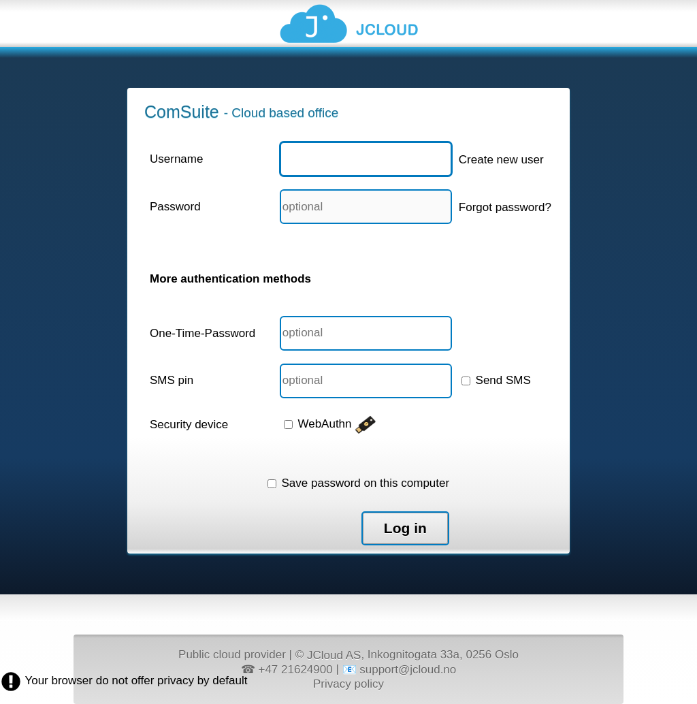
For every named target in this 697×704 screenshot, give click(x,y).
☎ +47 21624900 (287, 669)
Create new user (501, 159)
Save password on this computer (358, 483)
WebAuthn (330, 423)
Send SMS (496, 380)
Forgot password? (505, 207)
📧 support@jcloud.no (399, 669)
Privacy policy (348, 683)
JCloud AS (334, 655)
